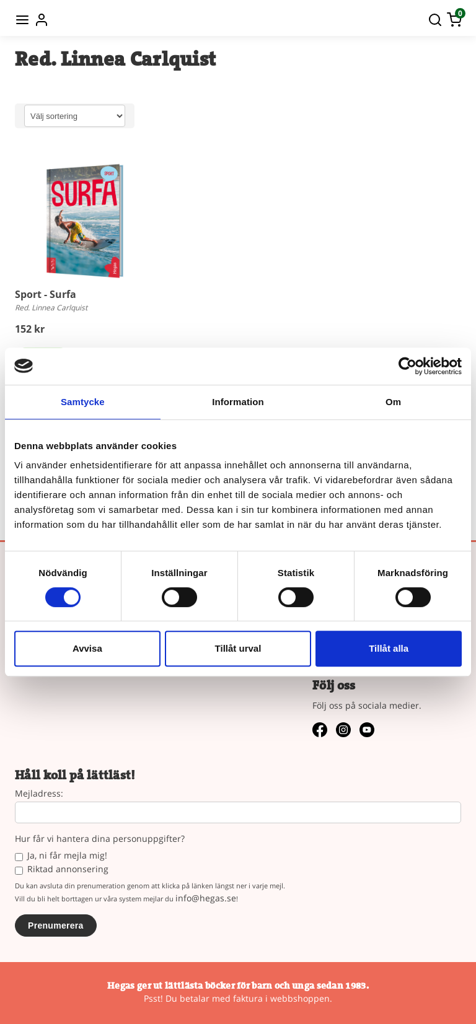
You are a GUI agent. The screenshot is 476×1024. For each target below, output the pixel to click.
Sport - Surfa (45, 294)
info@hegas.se (205, 898)
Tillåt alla (388, 648)
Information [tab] (238, 401)
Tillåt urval (238, 648)
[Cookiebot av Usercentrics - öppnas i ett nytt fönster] (407, 366)
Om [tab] (393, 401)
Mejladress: (39, 794)
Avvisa (87, 648)
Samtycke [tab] (83, 401)
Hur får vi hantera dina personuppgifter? (100, 839)
